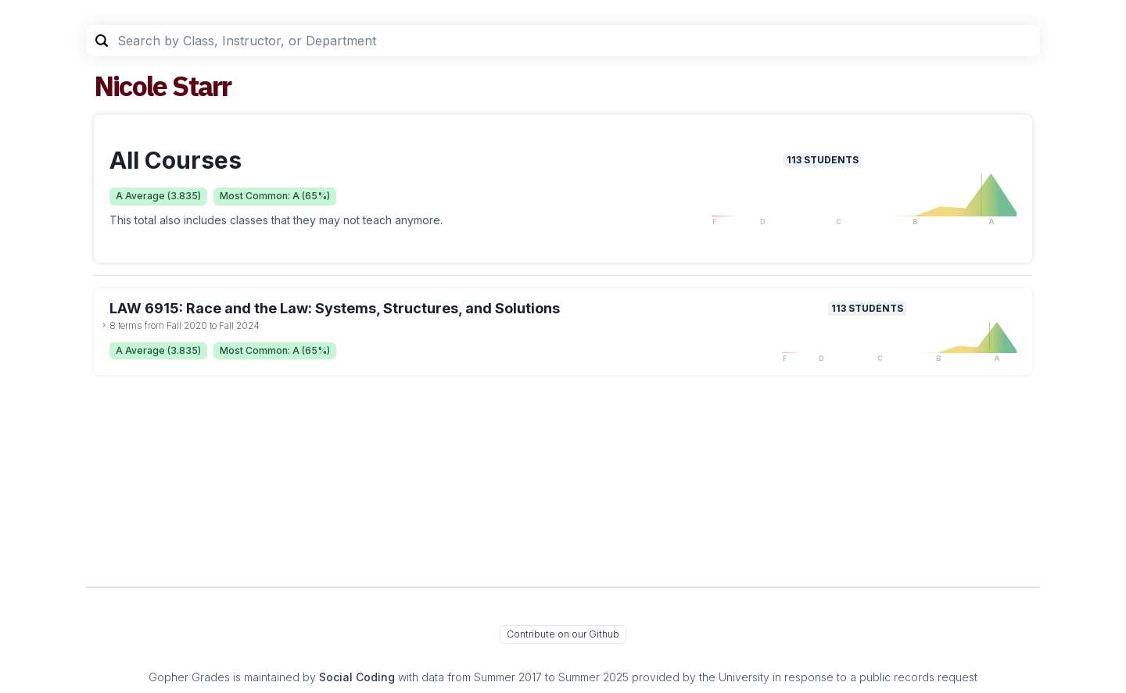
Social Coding (357, 677)
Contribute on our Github (563, 634)
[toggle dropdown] (104, 325)
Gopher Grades (189, 677)
